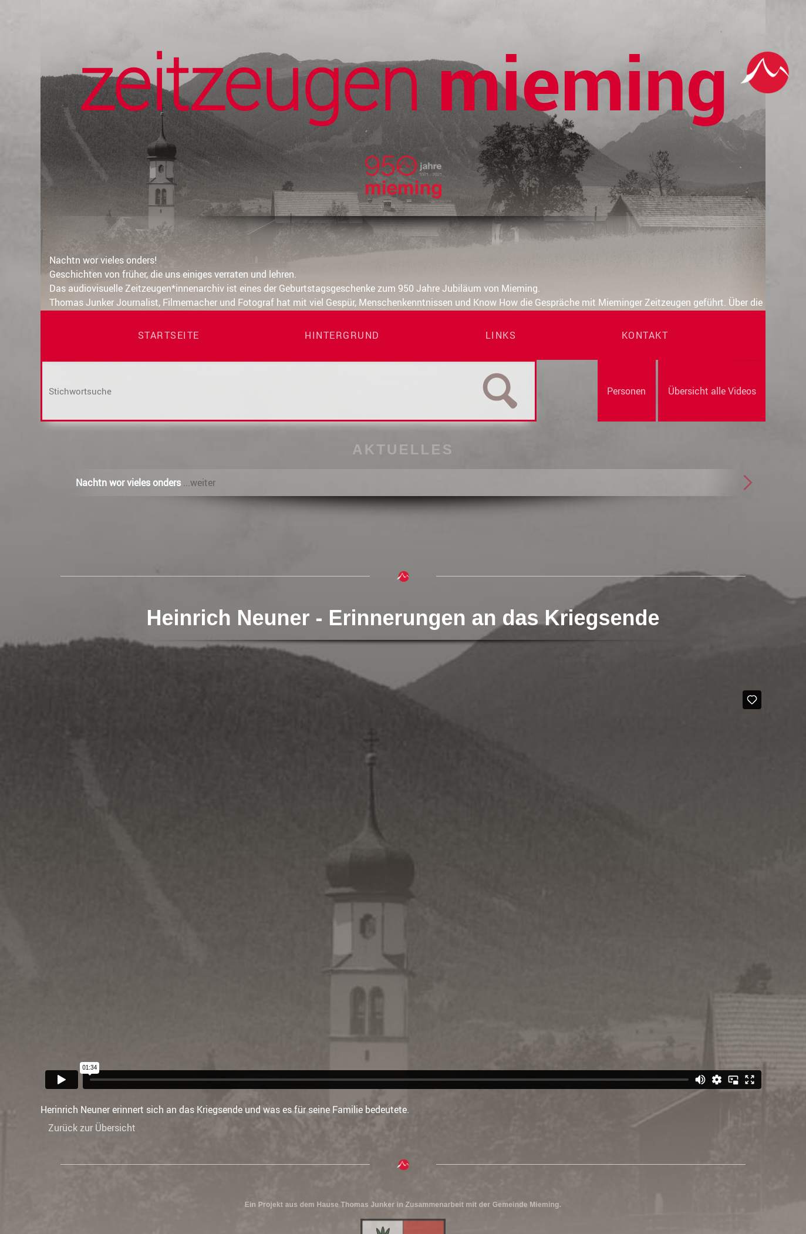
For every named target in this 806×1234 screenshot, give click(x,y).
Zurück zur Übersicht (92, 1127)
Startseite (169, 335)
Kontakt (645, 335)
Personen (626, 391)
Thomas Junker (367, 1205)
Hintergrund (342, 335)
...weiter (199, 482)
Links (501, 335)
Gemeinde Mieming (526, 1205)
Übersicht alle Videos (712, 391)
